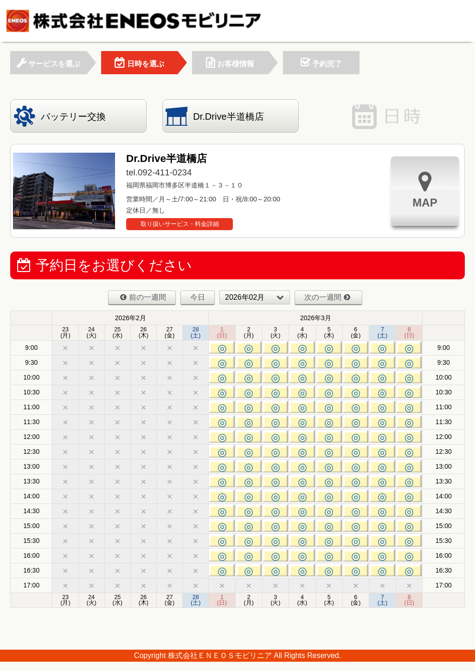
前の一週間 (143, 297)
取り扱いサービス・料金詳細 (180, 223)
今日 (197, 297)
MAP (424, 189)
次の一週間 (327, 297)
